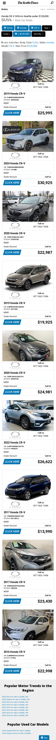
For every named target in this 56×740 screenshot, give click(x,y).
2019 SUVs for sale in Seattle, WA (15, 715)
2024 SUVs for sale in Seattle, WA (15, 702)
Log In (42, 9)
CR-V (35, 28)
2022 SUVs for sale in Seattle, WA (15, 707)
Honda (22, 28)
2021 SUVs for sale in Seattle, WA (15, 710)
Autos (4, 9)
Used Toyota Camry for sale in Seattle (16, 733)
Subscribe (51, 9)
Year (47, 28)
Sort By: (38, 34)
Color (6, 34)
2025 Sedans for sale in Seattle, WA (16, 699)
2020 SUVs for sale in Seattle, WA (15, 713)
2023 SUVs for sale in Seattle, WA (15, 705)
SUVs (8, 28)
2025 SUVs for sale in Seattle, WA (15, 697)
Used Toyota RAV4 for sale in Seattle (16, 731)
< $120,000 (22, 34)
